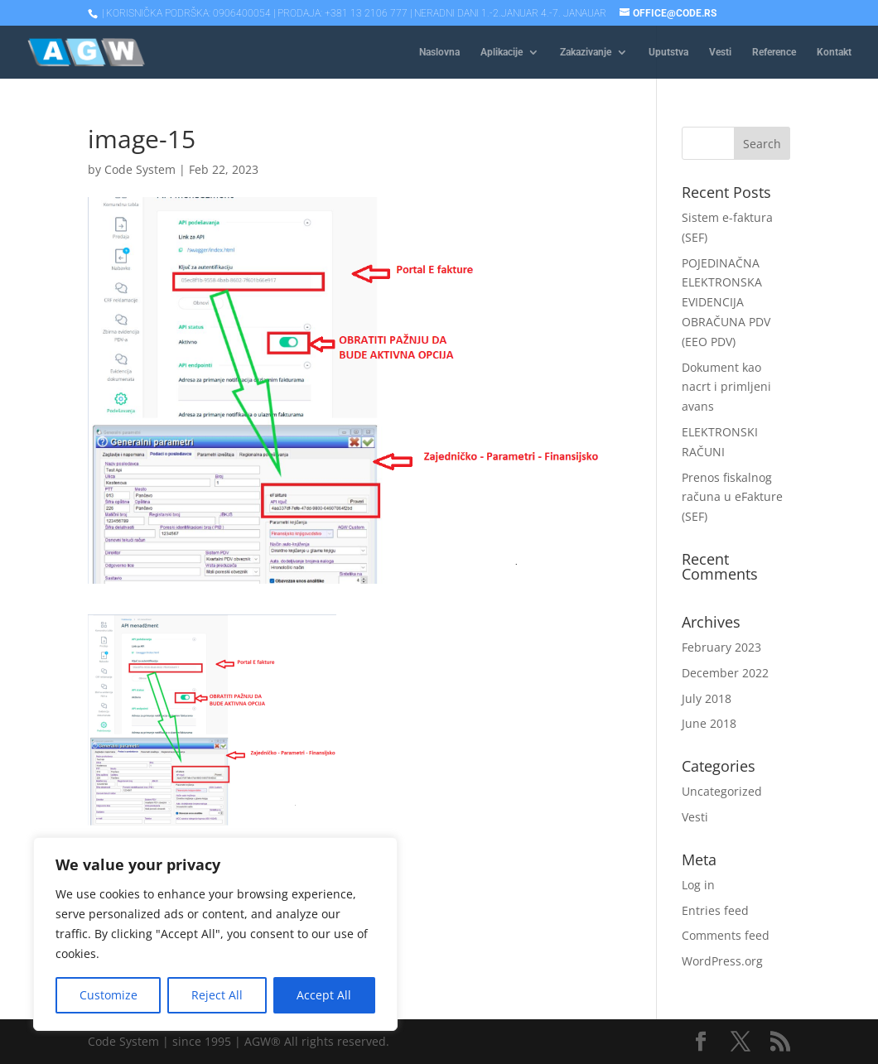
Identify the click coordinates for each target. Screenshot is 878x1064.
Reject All (217, 995)
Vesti (720, 52)
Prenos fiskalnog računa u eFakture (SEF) (732, 497)
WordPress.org (722, 961)
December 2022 (725, 673)
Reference (774, 52)
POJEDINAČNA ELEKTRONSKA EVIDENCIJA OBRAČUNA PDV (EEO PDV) (726, 302)
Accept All (324, 995)
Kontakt (834, 52)
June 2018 (709, 723)
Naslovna (439, 52)
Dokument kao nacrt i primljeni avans (726, 387)
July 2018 (706, 698)
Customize (108, 995)
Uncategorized (722, 791)
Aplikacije (501, 52)
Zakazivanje (585, 52)
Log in (698, 885)
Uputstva (668, 52)
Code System (140, 169)
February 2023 (721, 647)
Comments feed (725, 935)
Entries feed (715, 910)
